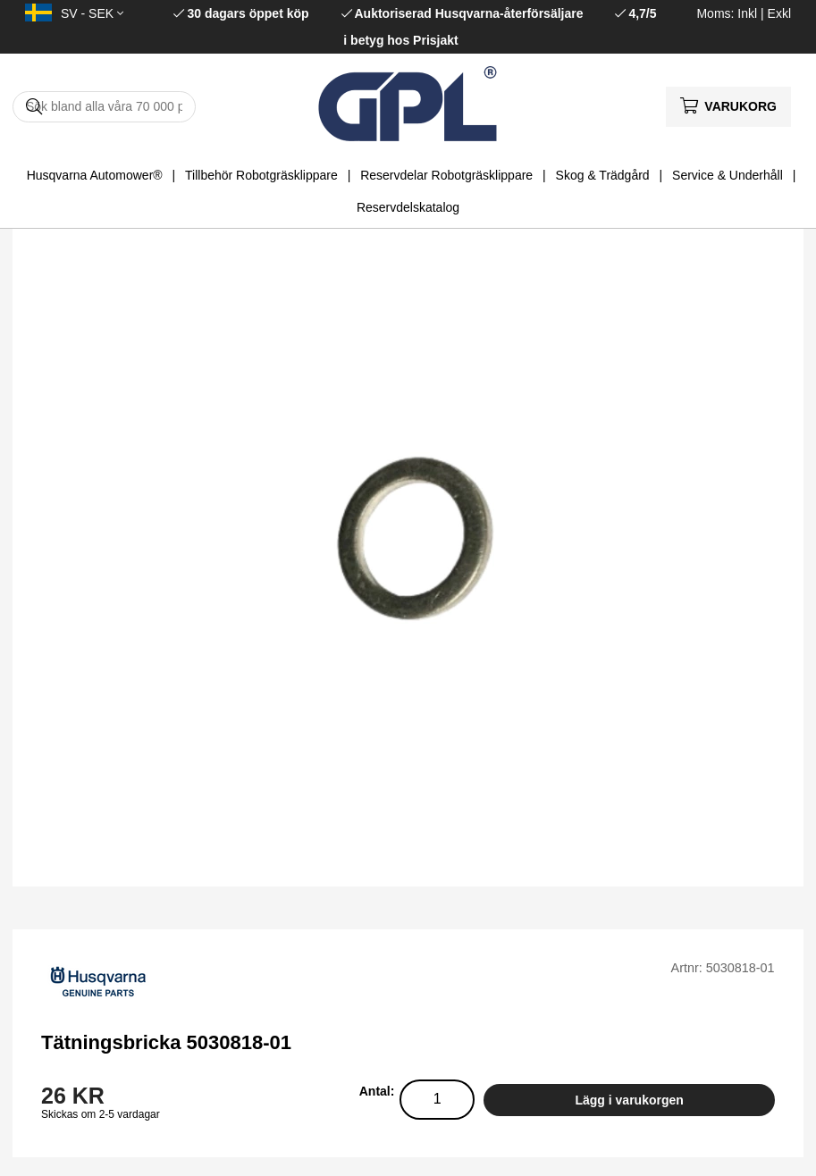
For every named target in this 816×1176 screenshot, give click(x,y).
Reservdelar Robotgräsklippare (446, 175)
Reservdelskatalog (408, 207)
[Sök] (104, 106)
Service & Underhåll (727, 175)
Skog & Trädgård (603, 175)
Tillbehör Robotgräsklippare (261, 175)
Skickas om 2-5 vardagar (100, 1114)
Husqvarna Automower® (95, 175)
